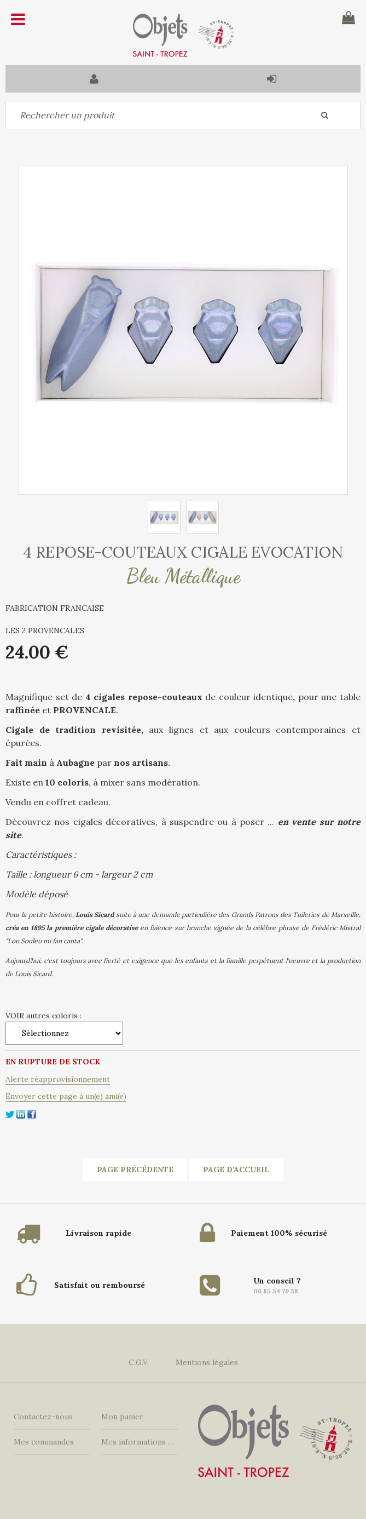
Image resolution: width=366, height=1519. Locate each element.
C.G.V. (139, 1362)
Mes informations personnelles (139, 1442)
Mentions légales (207, 1362)
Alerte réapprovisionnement (57, 1079)
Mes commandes (44, 1442)
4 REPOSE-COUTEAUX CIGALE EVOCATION (183, 552)
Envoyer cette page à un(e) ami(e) (65, 1096)
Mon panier (122, 1416)
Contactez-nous (43, 1416)
